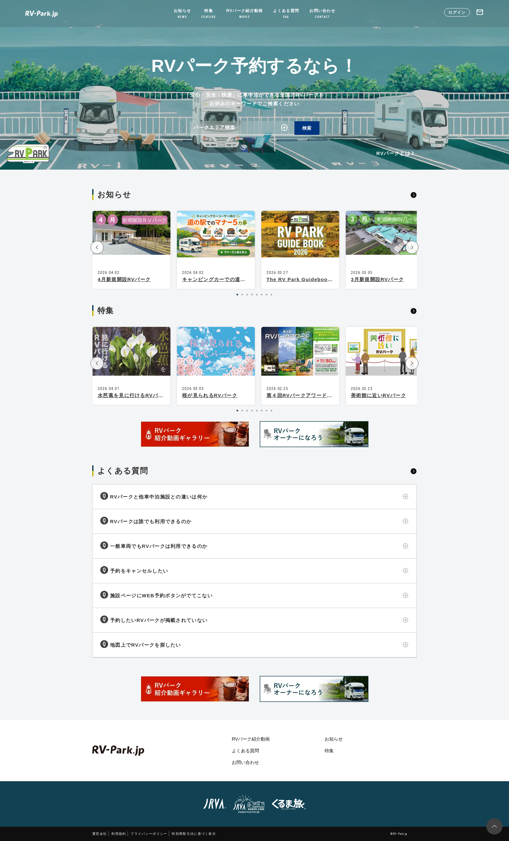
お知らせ (182, 14)
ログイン (457, 12)
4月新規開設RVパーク (124, 279)
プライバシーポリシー (148, 833)
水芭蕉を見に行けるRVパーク (133, 395)
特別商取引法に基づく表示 (194, 833)
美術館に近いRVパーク (378, 395)
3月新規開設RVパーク (377, 279)
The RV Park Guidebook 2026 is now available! (330, 279)
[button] (97, 247)
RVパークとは (396, 153)
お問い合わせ (322, 14)
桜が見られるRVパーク (209, 395)
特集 (208, 14)
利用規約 (118, 833)
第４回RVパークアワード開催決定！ (310, 395)
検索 (306, 128)
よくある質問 (286, 14)
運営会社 (99, 833)
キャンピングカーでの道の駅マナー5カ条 (231, 279)
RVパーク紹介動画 (244, 14)
